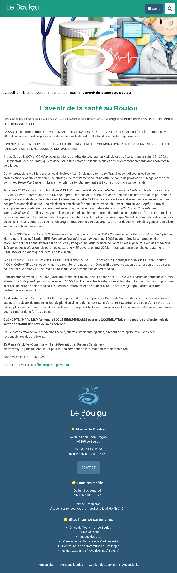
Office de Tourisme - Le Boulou (90, 527)
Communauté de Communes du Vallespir (90, 546)
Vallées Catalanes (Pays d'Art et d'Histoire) (90, 550)
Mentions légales (71, 564)
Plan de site (46, 564)
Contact (88, 467)
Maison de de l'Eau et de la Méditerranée (90, 541)
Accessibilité (130, 564)
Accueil (9, 93)
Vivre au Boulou (33, 93)
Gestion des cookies (102, 564)
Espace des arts (90, 537)
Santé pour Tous (64, 93)
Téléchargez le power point (53, 365)
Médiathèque (90, 532)
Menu (156, 9)
